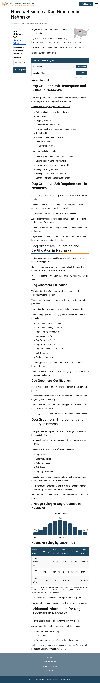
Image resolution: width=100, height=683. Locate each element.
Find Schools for (19, 37)
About (50, 657)
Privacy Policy (50, 662)
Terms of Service (50, 666)
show (46, 80)
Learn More (81, 66)
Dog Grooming (15, 23)
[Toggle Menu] (96, 4)
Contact (50, 671)
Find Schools (86, 4)
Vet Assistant (39, 66)
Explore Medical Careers (49, 679)
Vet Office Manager (41, 73)
